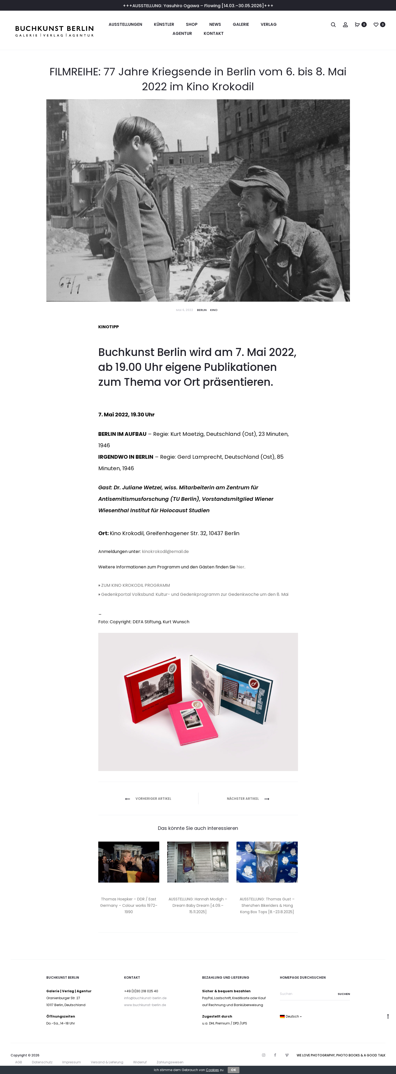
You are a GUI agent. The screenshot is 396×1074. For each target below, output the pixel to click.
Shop (192, 24)
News (215, 24)
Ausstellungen (125, 24)
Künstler (164, 24)
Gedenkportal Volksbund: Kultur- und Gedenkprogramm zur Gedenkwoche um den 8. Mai (194, 594)
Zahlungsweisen (170, 1062)
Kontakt (214, 33)
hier (240, 567)
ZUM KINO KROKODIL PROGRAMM (135, 585)
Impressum (71, 1062)
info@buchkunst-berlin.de (145, 998)
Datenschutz (42, 1062)
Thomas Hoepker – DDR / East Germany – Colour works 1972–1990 (128, 905)
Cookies (212, 1070)
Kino (214, 310)
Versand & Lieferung (107, 1062)
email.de (180, 551)
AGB (18, 1062)
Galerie (241, 24)
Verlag (269, 24)
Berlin (202, 310)
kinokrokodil (154, 551)
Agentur (182, 33)
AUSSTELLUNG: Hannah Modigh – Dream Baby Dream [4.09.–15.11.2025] (198, 905)
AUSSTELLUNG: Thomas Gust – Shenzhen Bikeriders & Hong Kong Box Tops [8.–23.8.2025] (267, 905)
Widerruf (140, 1062)
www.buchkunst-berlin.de (145, 1005)
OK (233, 1070)
